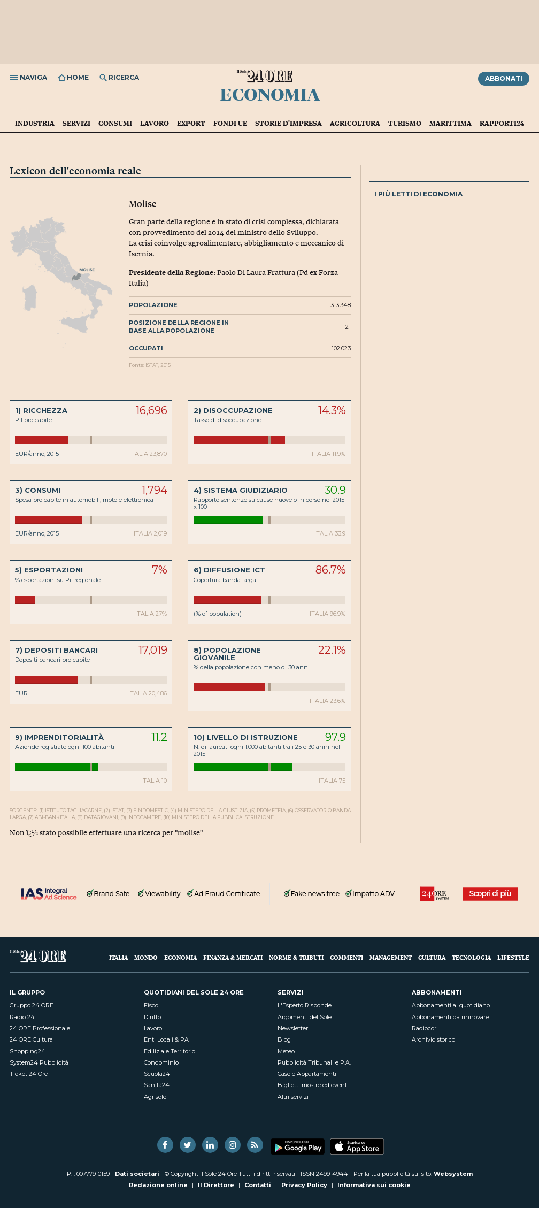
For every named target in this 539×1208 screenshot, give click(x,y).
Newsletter (293, 1028)
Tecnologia (471, 957)
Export (191, 123)
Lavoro (154, 123)
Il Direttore (216, 1185)
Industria (35, 123)
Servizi (76, 123)
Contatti (257, 1185)
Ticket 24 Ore (29, 1073)
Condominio (161, 1062)
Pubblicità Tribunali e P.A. (314, 1062)
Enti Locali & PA (166, 1039)
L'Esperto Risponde (305, 1005)
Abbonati (503, 78)
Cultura (431, 957)
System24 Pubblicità (39, 1062)
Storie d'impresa (288, 123)
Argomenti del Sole (305, 1017)
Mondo (146, 957)
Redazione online (158, 1185)
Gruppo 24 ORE (31, 1005)
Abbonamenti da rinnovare (450, 1017)
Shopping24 (27, 1051)
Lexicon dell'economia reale (75, 170)
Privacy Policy (304, 1185)
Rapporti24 (502, 123)
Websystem (453, 1174)
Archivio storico (433, 1039)
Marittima (450, 123)
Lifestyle (513, 957)
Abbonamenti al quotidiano (451, 1005)
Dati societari (137, 1174)
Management (390, 957)
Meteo (286, 1051)
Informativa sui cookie (374, 1185)
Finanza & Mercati (233, 957)
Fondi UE (230, 123)
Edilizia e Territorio (169, 1051)
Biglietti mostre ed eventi (313, 1085)
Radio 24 (22, 1017)
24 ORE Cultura (31, 1039)
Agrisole (155, 1096)
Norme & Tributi (296, 957)
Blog (284, 1039)
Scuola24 (157, 1073)
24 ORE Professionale (40, 1028)
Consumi (115, 123)
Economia (270, 94)
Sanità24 (157, 1085)
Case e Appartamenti (307, 1073)
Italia (118, 957)
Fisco (151, 1005)
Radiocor (424, 1028)
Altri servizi (293, 1096)
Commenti (346, 957)
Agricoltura (355, 123)
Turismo (404, 123)
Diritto (152, 1017)
